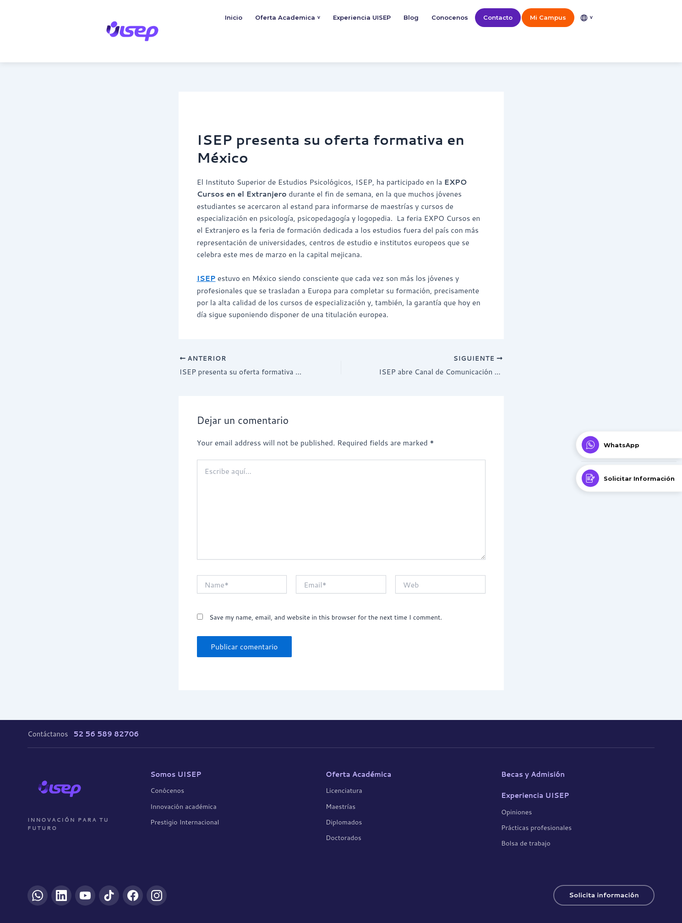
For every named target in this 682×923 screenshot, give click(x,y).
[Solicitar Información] (629, 478)
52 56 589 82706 (106, 734)
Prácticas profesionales (536, 827)
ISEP (206, 278)
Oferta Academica (287, 18)
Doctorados (343, 837)
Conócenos (167, 790)
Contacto (498, 17)
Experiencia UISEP (362, 17)
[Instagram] (157, 895)
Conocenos (449, 17)
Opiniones (516, 811)
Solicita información (603, 895)
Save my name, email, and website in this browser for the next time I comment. (325, 617)
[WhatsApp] (37, 895)
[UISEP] (59, 789)
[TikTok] (109, 895)
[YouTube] (85, 895)
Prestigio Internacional (184, 822)
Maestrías (340, 806)
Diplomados (344, 822)
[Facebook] (133, 895)
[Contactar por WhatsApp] (629, 445)
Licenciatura (344, 790)
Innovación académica (183, 806)
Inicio (233, 17)
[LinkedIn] (61, 895)
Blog (411, 17)
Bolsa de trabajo (526, 843)
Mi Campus (548, 17)
